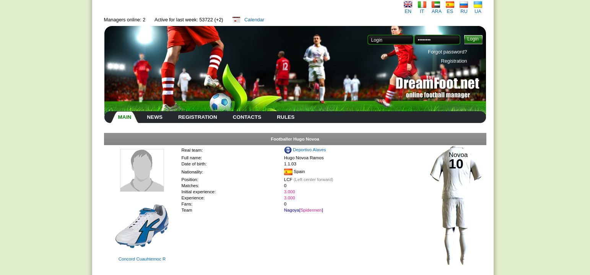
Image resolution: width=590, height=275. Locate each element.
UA (478, 9)
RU (464, 9)
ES (450, 9)
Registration (454, 61)
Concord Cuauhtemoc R (142, 259)
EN (408, 9)
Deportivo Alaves (309, 149)
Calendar (254, 20)
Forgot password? (447, 52)
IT (422, 9)
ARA (437, 9)
